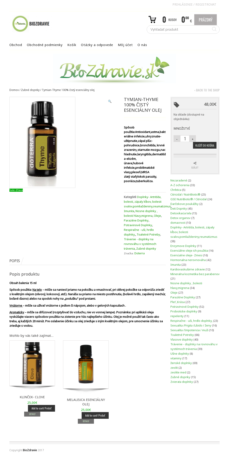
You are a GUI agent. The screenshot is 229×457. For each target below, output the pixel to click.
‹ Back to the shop (207, 90)
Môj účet (125, 45)
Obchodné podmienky (45, 45)
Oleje (157, 216)
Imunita (129, 211)
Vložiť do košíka (204, 145)
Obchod (15, 45)
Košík (71, 45)
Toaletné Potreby (148, 234)
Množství (182, 128)
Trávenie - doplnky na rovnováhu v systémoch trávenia (140, 244)
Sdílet (194, 167)
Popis (14, 260)
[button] (110, 101)
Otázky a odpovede (97, 45)
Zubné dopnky (30, 90)
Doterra (139, 253)
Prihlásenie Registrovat (194, 4)
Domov (14, 90)
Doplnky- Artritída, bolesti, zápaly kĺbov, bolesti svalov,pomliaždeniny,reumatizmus (147, 201)
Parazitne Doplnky (136, 220)
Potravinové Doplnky (138, 225)
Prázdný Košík (205, 21)
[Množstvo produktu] (185, 138)
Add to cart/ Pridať (41, 408)
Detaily (32, 414)
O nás (142, 45)
